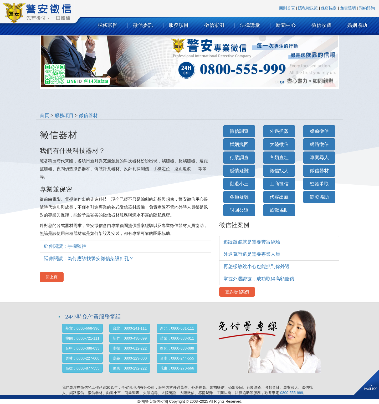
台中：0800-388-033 (82, 348)
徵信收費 (321, 25)
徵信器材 (88, 115)
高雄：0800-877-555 (82, 368)
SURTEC (43, 14)
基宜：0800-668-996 (82, 328)
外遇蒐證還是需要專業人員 (251, 254)
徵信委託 (143, 25)
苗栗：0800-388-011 (177, 338)
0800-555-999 (291, 393)
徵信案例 (214, 25)
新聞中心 (286, 25)
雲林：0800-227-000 (82, 358)
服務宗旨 (107, 25)
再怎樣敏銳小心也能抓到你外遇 (256, 266)
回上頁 (52, 277)
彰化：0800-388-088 (177, 348)
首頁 (44, 115)
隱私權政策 (308, 8)
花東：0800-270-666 (177, 368)
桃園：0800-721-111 (82, 338)
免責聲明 (348, 8)
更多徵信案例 (237, 292)
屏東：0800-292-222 (130, 368)
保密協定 (329, 8)
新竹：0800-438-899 (130, 338)
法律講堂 (250, 25)
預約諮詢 (367, 8)
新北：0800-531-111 (177, 328)
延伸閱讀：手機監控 (65, 246)
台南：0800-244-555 (177, 358)
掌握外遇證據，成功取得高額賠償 (258, 278)
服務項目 (179, 25)
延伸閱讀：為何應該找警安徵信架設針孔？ (89, 258)
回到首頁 (287, 8)
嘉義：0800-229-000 (130, 358)
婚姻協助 (357, 25)
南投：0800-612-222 (130, 348)
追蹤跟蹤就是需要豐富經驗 (251, 242)
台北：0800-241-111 (130, 328)
